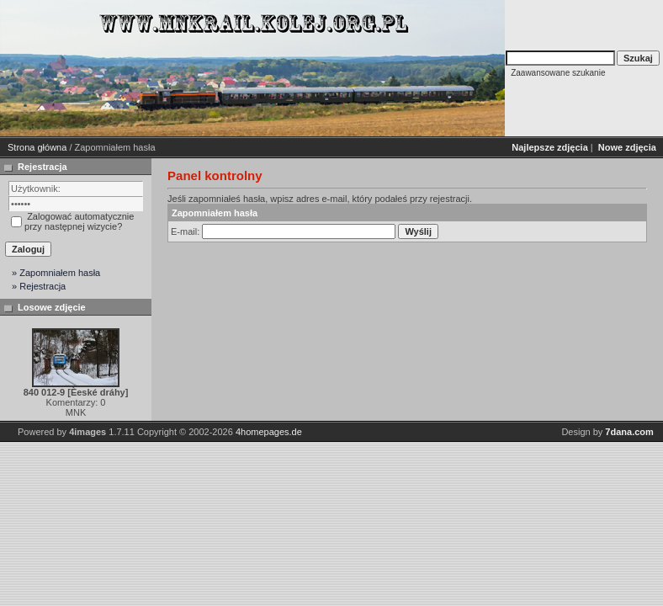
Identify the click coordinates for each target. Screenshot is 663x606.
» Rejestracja (39, 286)
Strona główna (37, 147)
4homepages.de (269, 432)
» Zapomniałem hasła (56, 273)
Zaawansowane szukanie (558, 72)
